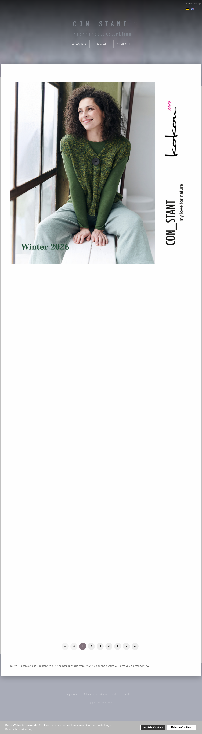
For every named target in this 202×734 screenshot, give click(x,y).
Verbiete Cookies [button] (153, 727)
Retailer (101, 44)
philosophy (124, 44)
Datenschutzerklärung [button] (18, 729)
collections (78, 44)
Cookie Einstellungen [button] (99, 725)
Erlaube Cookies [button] (181, 727)
